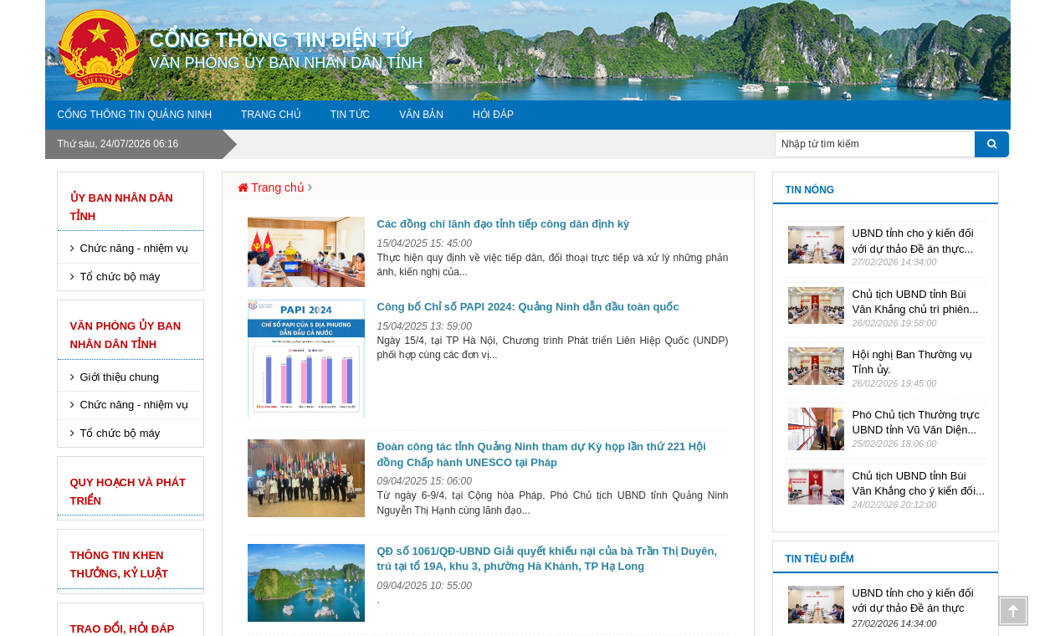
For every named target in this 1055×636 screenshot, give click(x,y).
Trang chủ (271, 115)
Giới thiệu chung (120, 377)
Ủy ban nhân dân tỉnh (121, 207)
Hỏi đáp (493, 115)
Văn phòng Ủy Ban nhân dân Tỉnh (126, 335)
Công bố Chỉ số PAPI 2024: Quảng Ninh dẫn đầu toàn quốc (528, 306)
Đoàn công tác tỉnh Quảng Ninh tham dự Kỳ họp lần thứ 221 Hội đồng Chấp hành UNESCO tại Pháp (541, 454)
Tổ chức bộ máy (120, 276)
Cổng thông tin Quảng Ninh (135, 115)
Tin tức (350, 115)
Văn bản (421, 115)
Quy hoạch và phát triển (128, 491)
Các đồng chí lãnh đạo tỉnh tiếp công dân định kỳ (503, 224)
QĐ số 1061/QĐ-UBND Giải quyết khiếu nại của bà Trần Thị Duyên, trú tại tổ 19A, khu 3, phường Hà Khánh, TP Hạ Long (547, 559)
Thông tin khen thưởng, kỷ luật (119, 564)
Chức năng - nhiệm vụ (134, 248)
